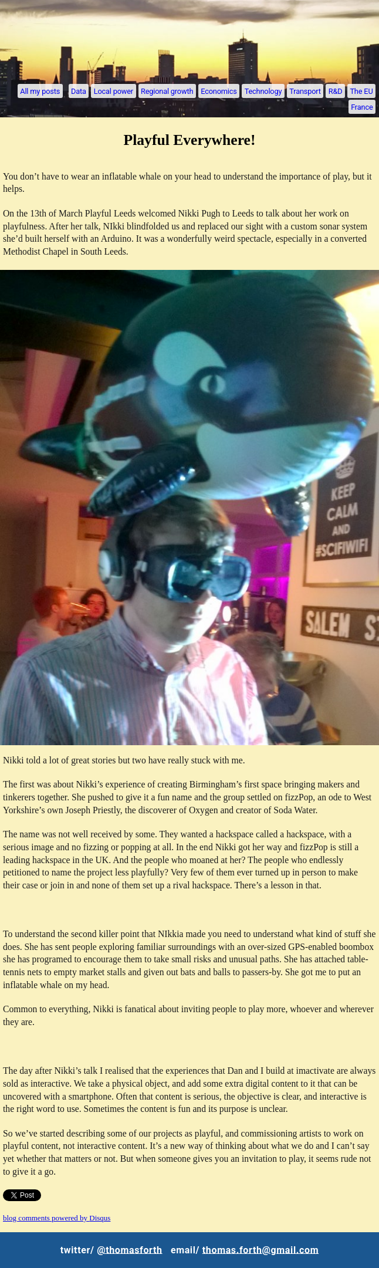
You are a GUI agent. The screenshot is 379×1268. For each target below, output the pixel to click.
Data (78, 90)
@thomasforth (129, 1249)
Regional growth (167, 90)
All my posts (40, 90)
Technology (263, 90)
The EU (361, 90)
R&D (336, 90)
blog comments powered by (56, 1217)
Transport (304, 90)
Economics (218, 90)
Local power (113, 90)
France (362, 106)
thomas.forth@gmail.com (260, 1249)
